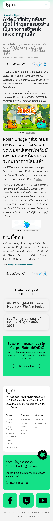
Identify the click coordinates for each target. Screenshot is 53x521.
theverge (11, 264)
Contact (39, 428)
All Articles (25, 419)
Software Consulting (11, 434)
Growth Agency (9, 420)
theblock (30, 264)
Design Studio (9, 427)
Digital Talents (9, 441)
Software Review (24, 425)
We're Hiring (40, 419)
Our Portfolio (12, 447)
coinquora (30, 132)
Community (40, 423)
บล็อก (39, 179)
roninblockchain (30, 230)
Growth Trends (23, 432)
